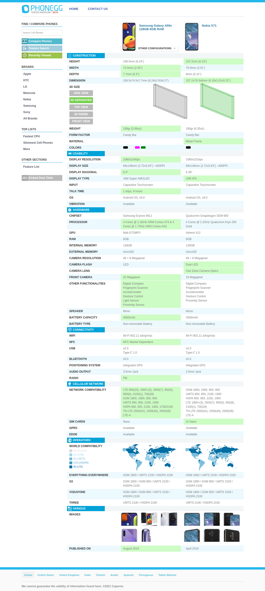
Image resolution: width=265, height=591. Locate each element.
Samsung (29, 105)
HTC (26, 80)
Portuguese (146, 575)
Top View (81, 107)
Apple (27, 74)
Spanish (129, 575)
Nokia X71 (209, 25)
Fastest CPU (31, 136)
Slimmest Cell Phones (38, 142)
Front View (81, 121)
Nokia (27, 99)
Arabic (114, 575)
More (26, 149)
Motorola (29, 93)
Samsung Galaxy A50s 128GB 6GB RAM (155, 27)
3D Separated (81, 100)
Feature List (31, 166)
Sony (26, 112)
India (87, 575)
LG (25, 86)
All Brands (30, 118)
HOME (74, 9)
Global (28, 575)
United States (46, 575)
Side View (81, 93)
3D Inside (81, 114)
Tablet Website (167, 575)
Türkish (100, 575)
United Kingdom (69, 575)
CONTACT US (98, 9)
